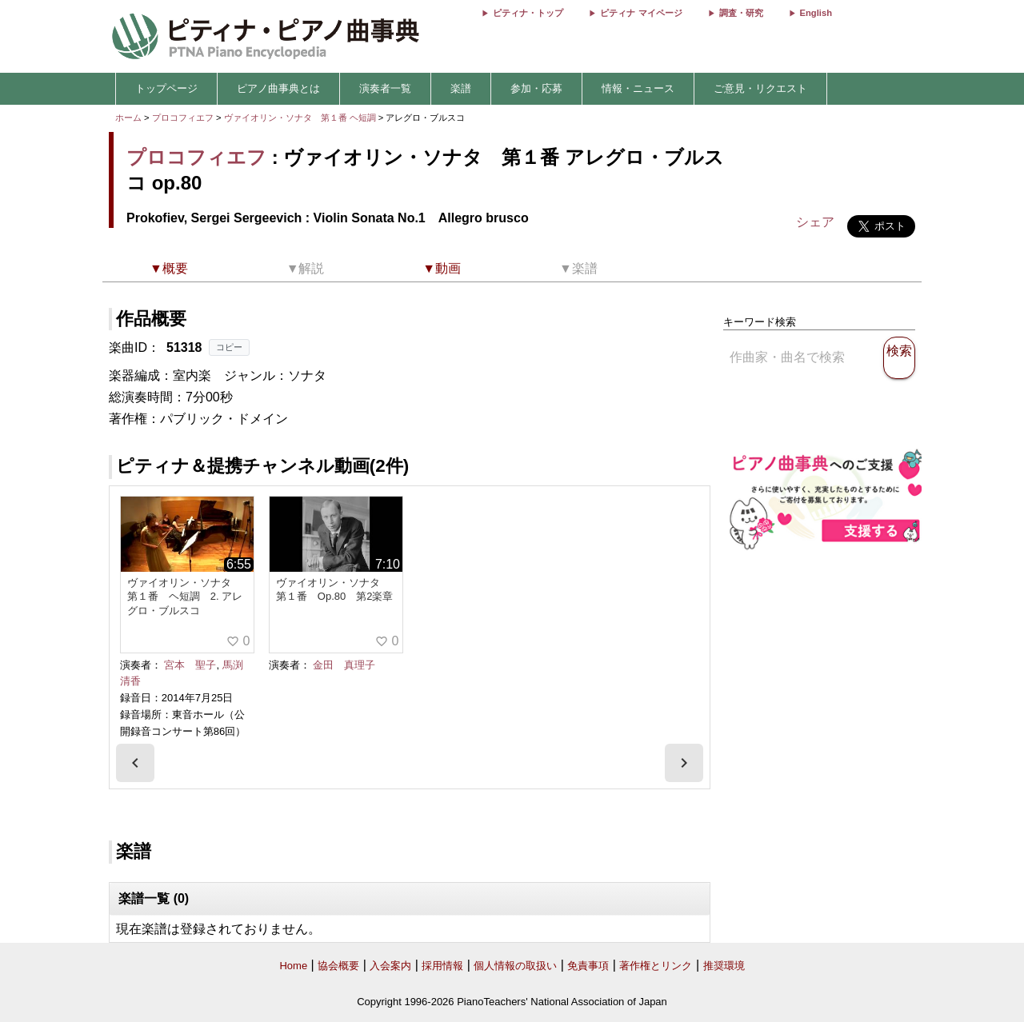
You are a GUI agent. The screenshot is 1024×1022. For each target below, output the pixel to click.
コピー (229, 347)
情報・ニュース (638, 88)
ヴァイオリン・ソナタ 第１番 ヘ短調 (300, 117)
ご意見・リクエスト (760, 88)
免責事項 (588, 966)
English (816, 13)
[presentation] (135, 763)
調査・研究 (741, 13)
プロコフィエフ (183, 117)
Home (293, 966)
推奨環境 (724, 966)
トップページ (166, 88)
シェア (815, 222)
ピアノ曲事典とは (278, 88)
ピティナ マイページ (641, 13)
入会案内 (390, 966)
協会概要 (338, 966)
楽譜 (460, 88)
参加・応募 (536, 88)
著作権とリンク (655, 966)
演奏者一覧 (385, 88)
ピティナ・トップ (528, 13)
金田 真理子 (344, 665)
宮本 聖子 (190, 665)
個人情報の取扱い (515, 966)
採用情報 (442, 966)
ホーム (128, 117)
